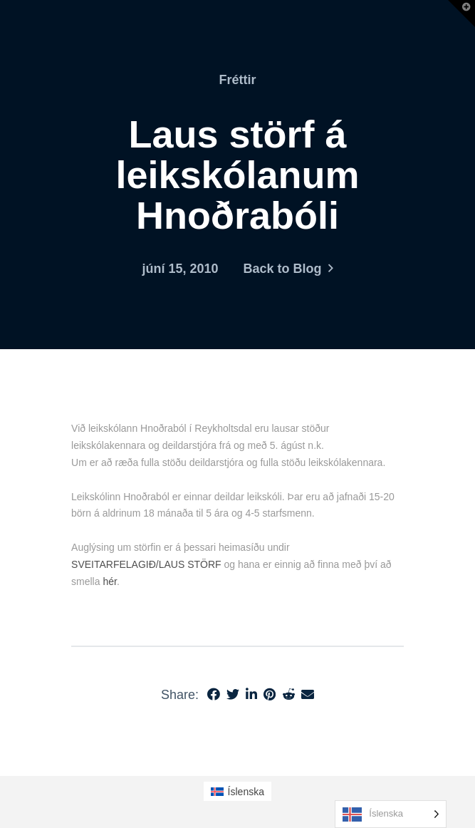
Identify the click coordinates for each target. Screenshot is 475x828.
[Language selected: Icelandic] (391, 814)
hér (109, 581)
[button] (461, 13)
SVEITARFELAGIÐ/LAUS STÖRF (146, 564)
